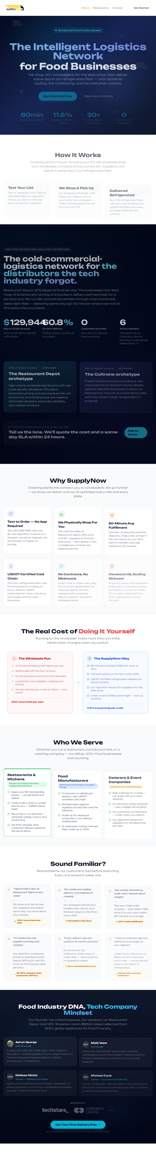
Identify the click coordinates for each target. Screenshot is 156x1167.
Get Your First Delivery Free (78, 1126)
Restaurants (101, 8)
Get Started (141, 8)
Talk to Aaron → (134, 432)
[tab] (85, 7)
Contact (117, 8)
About (85, 8)
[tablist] (102, 8)
